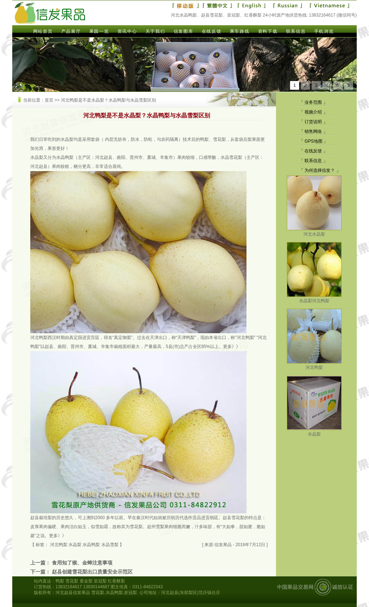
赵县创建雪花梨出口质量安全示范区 (92, 572)
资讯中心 (127, 31)
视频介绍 (313, 112)
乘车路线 (239, 31)
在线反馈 (211, 31)
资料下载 (267, 31)
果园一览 (99, 31)
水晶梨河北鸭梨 (314, 298)
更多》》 (231, 346)
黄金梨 (86, 581)
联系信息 (296, 31)
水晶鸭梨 (65, 157)
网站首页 (43, 31)
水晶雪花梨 (231, 157)
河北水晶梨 (314, 231)
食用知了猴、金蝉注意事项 (82, 563)
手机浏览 (324, 31)
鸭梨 (59, 581)
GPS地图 (313, 141)
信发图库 (183, 31)
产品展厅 (71, 31)
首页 (49, 100)
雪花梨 (136, 526)
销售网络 (313, 131)
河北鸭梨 (39, 337)
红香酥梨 (116, 581)
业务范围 (313, 102)
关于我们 (155, 31)
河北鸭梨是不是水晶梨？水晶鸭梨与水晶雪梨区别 (108, 100)
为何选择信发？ (319, 170)
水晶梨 (67, 139)
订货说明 (313, 121)
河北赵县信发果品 (72, 592)
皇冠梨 (100, 581)
